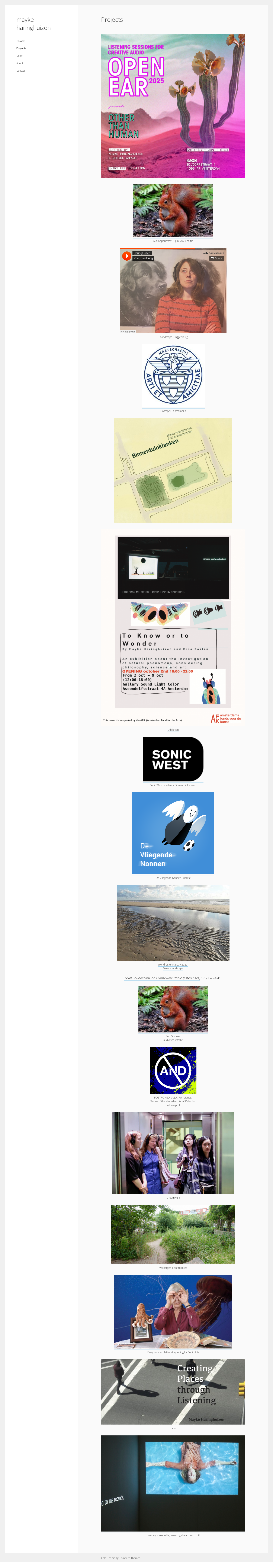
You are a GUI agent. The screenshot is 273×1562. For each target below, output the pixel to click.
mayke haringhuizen (33, 23)
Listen (19, 56)
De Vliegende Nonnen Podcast (173, 878)
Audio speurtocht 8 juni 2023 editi (172, 241)
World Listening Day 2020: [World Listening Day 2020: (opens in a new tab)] (173, 964)
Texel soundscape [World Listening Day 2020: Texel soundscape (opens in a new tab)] (173, 968)
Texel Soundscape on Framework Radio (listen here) (162, 978)
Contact (20, 70)
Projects (21, 48)
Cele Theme (108, 1558)
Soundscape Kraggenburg (173, 337)
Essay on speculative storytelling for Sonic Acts (173, 1352)
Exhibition (173, 730)
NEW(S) (20, 41)
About (19, 63)
